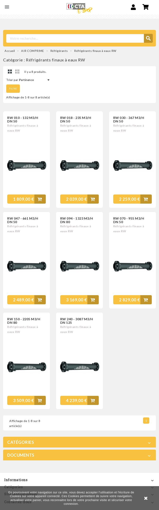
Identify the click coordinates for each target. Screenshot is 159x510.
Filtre (13, 88)
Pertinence (35, 79)
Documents (20, 454)
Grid (10, 71)
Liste (17, 71)
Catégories (20, 441)
